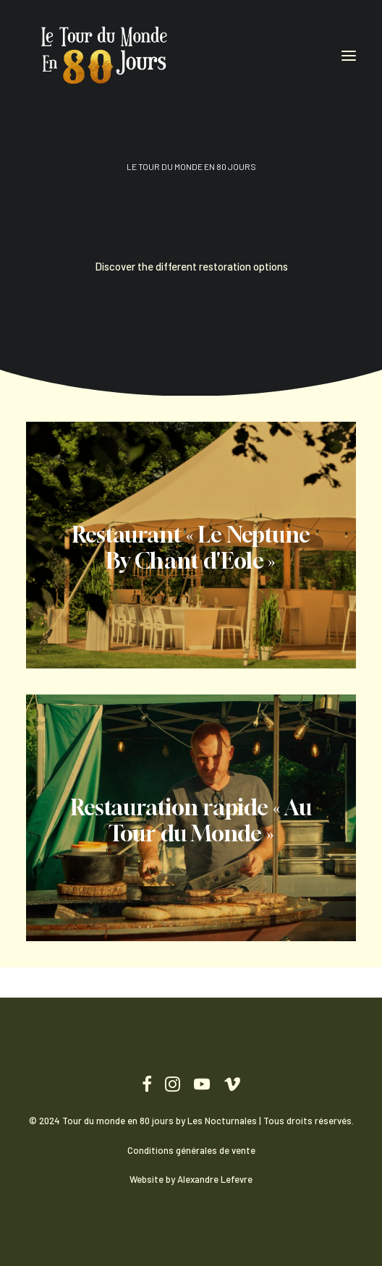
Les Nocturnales (222, 1120)
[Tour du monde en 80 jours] (105, 56)
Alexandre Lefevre (214, 1179)
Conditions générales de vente (191, 1150)
